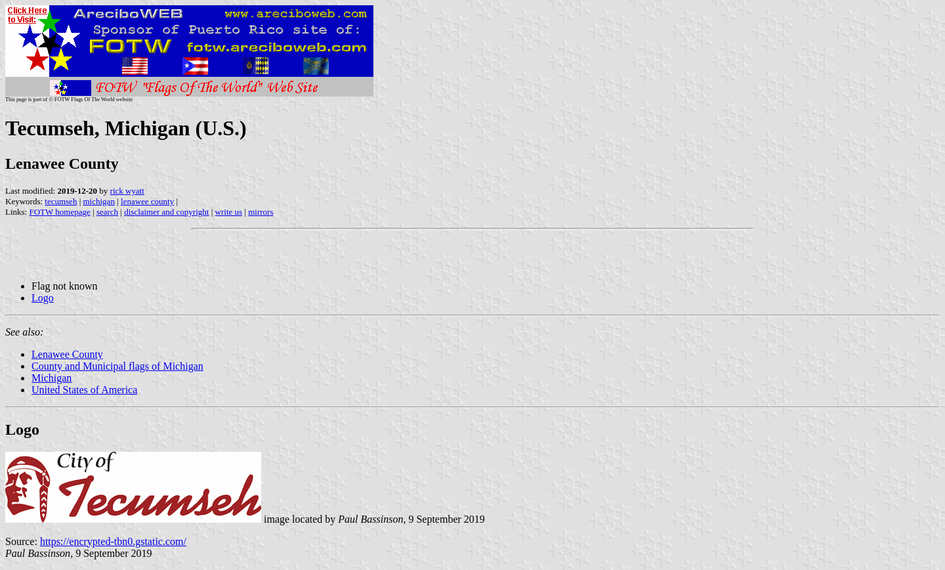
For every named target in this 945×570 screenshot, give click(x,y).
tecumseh (61, 201)
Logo (43, 297)
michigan (99, 201)
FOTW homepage (59, 212)
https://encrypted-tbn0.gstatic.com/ (113, 541)
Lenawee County (67, 354)
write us (229, 212)
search (107, 212)
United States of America (84, 389)
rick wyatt (127, 191)
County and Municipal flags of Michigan (117, 366)
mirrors (260, 212)
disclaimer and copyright (166, 212)
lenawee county (147, 201)
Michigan (52, 378)
